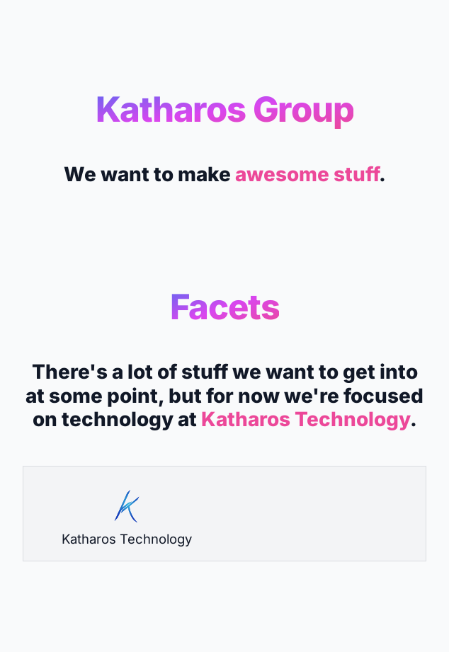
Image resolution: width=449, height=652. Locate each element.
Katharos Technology (305, 419)
